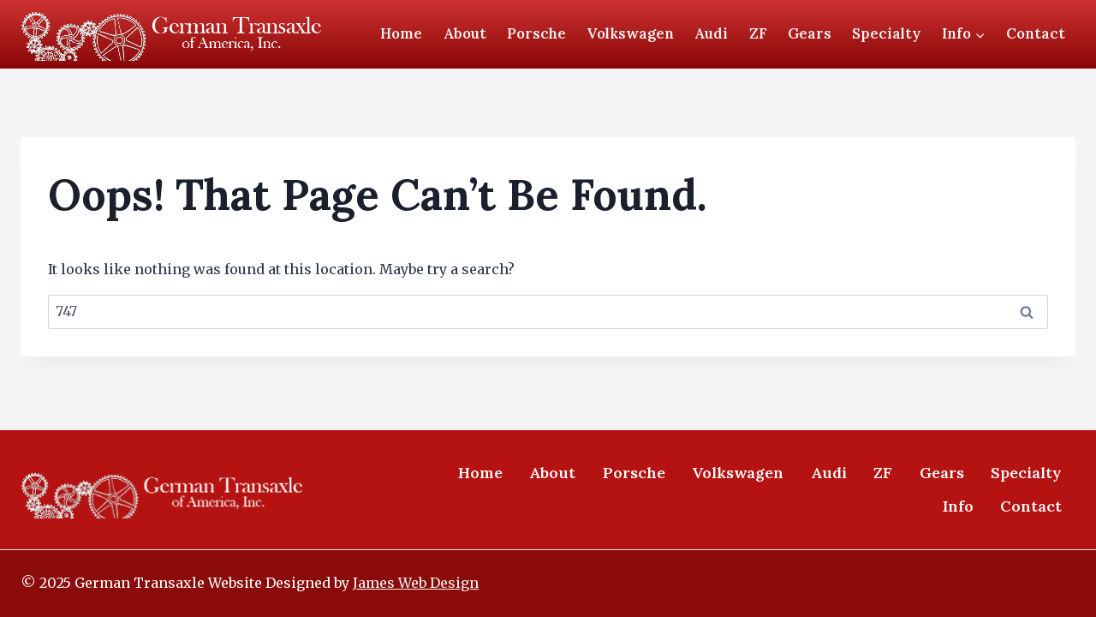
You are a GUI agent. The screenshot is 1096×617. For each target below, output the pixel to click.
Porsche (536, 33)
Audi (711, 33)
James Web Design (416, 582)
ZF (758, 33)
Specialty (886, 33)
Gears (809, 33)
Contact (1035, 33)
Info (958, 506)
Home (401, 33)
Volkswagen (630, 33)
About (465, 33)
